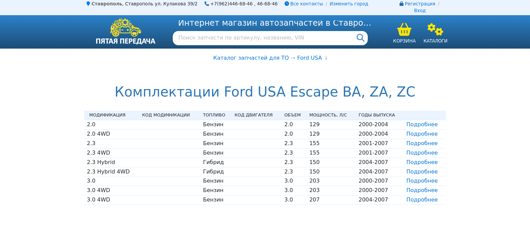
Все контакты (304, 3)
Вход (420, 10)
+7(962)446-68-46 (231, 3)
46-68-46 (267, 3)
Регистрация (420, 3)
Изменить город (349, 3)
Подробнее (422, 124)
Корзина (404, 41)
